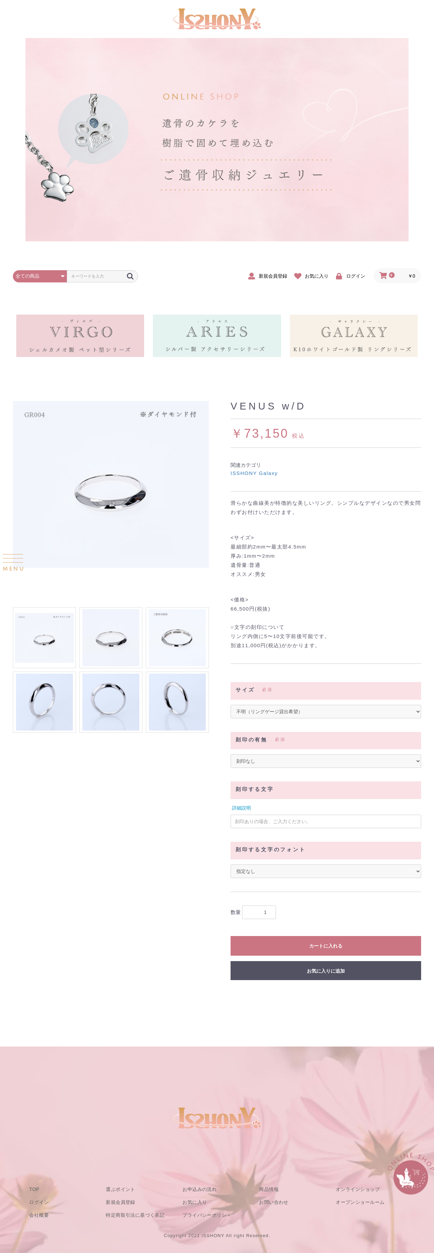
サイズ (245, 690)
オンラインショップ (358, 1189)
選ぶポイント (120, 1189)
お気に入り (194, 1202)
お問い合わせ (274, 1202)
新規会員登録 (120, 1202)
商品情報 (269, 1189)
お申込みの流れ (199, 1189)
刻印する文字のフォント (270, 849)
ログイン (39, 1202)
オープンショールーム (360, 1202)
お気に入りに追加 (326, 971)
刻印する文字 (255, 789)
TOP (34, 1189)
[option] (111, 484)
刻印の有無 (252, 739)
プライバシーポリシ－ (206, 1215)
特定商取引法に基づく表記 (135, 1215)
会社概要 (39, 1215)
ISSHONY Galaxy (254, 473)
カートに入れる (325, 946)
